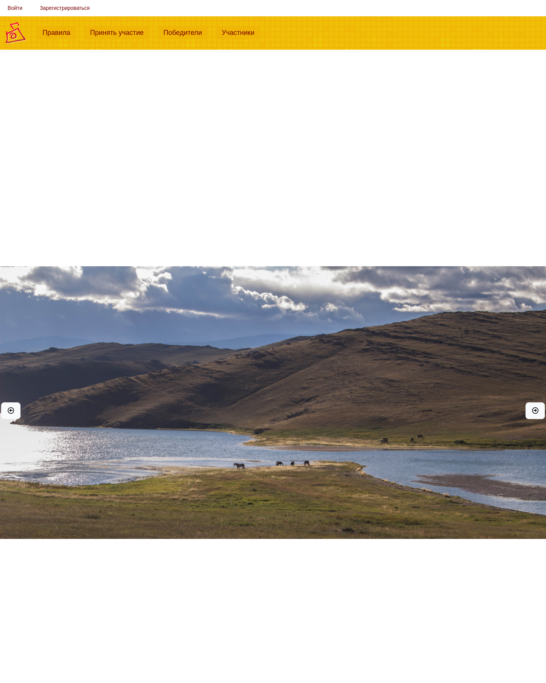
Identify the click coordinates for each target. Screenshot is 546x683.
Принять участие (120, 31)
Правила (59, 31)
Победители (185, 31)
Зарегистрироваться (65, 8)
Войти (15, 8)
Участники (241, 31)
